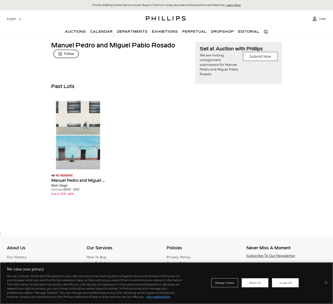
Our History (17, 257)
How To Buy (97, 257)
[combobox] (14, 19)
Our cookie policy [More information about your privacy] (158, 296)
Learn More (233, 5)
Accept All (285, 282)
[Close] (326, 282)
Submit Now (260, 56)
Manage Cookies (224, 282)
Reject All (255, 282)
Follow (66, 54)
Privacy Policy (179, 257)
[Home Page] (166, 19)
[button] (78, 151)
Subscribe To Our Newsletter (270, 256)
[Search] (266, 32)
